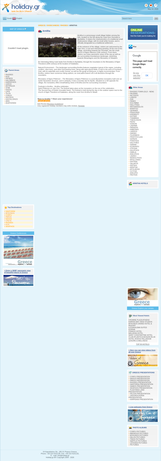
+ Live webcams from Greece (141, 407)
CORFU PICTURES (137, 431)
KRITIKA (133, 165)
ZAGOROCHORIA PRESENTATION (136, 396)
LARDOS (133, 131)
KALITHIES (134, 143)
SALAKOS (134, 163)
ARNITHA (133, 167)
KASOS (9, 90)
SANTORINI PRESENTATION (141, 384)
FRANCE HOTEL (135, 331)
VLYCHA (133, 171)
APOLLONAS (135, 160)
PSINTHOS (134, 141)
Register (81, 106)
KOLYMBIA (134, 103)
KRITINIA (133, 162)
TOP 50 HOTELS (142, 344)
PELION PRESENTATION (140, 394)
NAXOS (9, 219)
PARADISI (134, 127)
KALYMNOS (10, 80)
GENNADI (134, 110)
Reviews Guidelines (55, 104)
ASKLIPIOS (134, 154)
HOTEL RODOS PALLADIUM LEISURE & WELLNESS (140, 340)
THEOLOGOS (135, 120)
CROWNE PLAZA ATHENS (139, 320)
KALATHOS (134, 150)
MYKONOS (10, 213)
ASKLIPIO (134, 173)
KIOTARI (133, 116)
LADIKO (133, 156)
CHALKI (9, 95)
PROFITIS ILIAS (136, 137)
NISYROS (10, 97)
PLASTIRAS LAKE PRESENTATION (136, 391)
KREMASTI (134, 114)
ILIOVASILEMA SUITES (138, 327)
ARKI (8, 101)
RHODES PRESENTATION (140, 382)
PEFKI (132, 122)
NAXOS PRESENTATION (140, 378)
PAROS (9, 217)
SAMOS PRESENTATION (140, 386)
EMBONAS (134, 129)
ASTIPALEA (10, 86)
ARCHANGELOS (136, 107)
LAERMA (133, 126)
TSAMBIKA (134, 118)
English (19, 18)
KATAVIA (133, 139)
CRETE (8, 221)
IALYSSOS (134, 95)
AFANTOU (134, 109)
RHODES (9, 75)
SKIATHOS (10, 226)
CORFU (9, 215)
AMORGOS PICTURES (139, 433)
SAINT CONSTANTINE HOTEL (141, 335)
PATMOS (9, 78)
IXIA (131, 99)
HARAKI (133, 133)
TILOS (8, 93)
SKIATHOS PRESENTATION (141, 388)
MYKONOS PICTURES (139, 435)
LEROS (8, 84)
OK (146, 75)
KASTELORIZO (12, 99)
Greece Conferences (18, 233)
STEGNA (133, 148)
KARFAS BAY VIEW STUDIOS (140, 322)
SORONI (133, 124)
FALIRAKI (134, 93)
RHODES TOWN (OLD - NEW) (142, 92)
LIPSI (8, 92)
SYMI (8, 88)
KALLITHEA (134, 105)
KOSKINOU (134, 146)
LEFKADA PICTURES (138, 443)
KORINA (132, 329)
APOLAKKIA (135, 169)
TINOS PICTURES (137, 439)
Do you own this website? (137, 75)
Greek (9, 18)
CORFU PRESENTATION (140, 377)
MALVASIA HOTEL (136, 333)
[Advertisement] (18, 155)
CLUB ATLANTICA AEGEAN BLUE (142, 337)
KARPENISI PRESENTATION (141, 399)
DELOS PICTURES (137, 437)
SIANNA (133, 145)
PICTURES (134, 445)
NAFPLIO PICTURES (138, 441)
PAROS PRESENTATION (140, 380)
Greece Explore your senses (143, 308)
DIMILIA (133, 152)
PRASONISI (134, 112)
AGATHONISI (11, 103)
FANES (133, 101)
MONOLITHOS (136, 158)
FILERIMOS (134, 135)
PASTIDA (133, 175)
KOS (7, 76)
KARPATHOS (11, 82)
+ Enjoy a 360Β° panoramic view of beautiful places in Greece (17, 271)
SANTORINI (10, 211)
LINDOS (133, 97)
